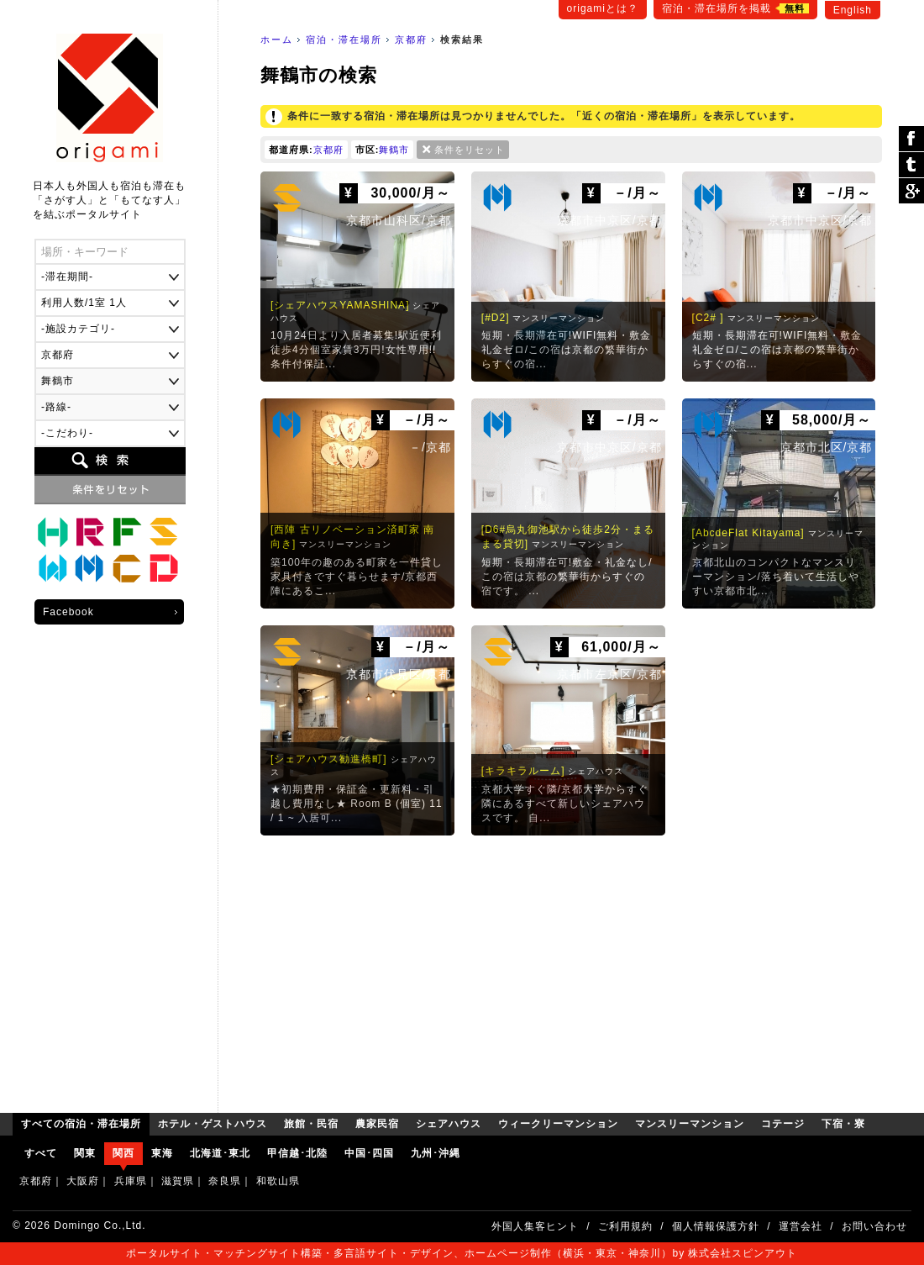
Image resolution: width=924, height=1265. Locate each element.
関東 (85, 1153)
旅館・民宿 (90, 532)
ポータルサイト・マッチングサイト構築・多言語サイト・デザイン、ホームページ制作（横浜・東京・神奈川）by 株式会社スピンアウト (461, 1253)
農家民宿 (127, 532)
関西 (123, 1153)
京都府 (411, 39)
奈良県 (224, 1181)
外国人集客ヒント (535, 1226)
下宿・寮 (164, 569)
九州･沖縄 (435, 1153)
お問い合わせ (874, 1226)
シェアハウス (164, 532)
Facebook (68, 612)
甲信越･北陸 (297, 1153)
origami (109, 98)
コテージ (127, 569)
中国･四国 (369, 1153)
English (852, 10)
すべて (40, 1153)
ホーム (276, 39)
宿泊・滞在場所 (344, 39)
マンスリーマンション (90, 569)
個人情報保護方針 (715, 1226)
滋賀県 (177, 1181)
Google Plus (911, 190)
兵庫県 (130, 1181)
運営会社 (800, 1226)
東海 (162, 1153)
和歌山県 (278, 1181)
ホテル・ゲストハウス (53, 532)
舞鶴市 (394, 150)
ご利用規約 (625, 1226)
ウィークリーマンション (53, 569)
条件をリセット (469, 150)
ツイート (911, 165)
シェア (911, 139)
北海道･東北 (220, 1153)
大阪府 (82, 1181)
